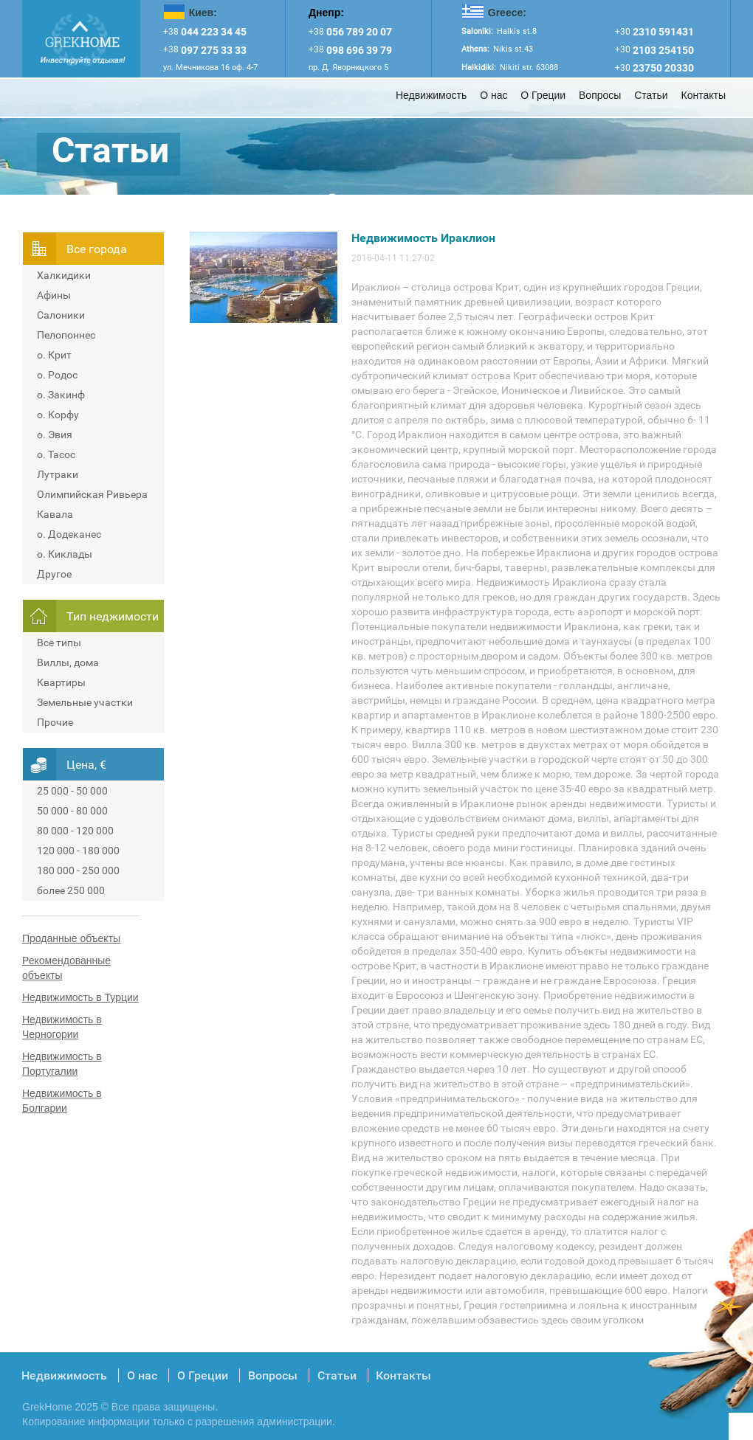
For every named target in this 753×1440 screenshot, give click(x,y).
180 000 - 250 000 (78, 870)
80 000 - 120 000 (75, 831)
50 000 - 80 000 (72, 811)
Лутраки (57, 474)
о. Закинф (61, 395)
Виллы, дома (68, 662)
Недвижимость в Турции (80, 997)
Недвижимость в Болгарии (62, 1100)
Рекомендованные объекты (66, 968)
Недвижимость (431, 95)
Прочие (55, 722)
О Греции (542, 95)
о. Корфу (58, 414)
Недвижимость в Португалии (62, 1063)
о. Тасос (56, 454)
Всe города (96, 249)
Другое (54, 574)
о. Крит (54, 355)
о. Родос (57, 375)
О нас (493, 95)
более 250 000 (71, 890)
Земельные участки (85, 702)
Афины (54, 295)
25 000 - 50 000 (72, 791)
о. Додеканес (69, 534)
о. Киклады (64, 554)
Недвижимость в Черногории (62, 1027)
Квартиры (61, 682)
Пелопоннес (66, 335)
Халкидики (64, 275)
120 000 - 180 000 (78, 850)
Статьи (650, 95)
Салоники (61, 315)
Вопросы (600, 95)
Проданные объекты (71, 938)
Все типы (59, 642)
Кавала (55, 514)
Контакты (703, 95)
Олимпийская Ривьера (92, 494)
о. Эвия (54, 434)
